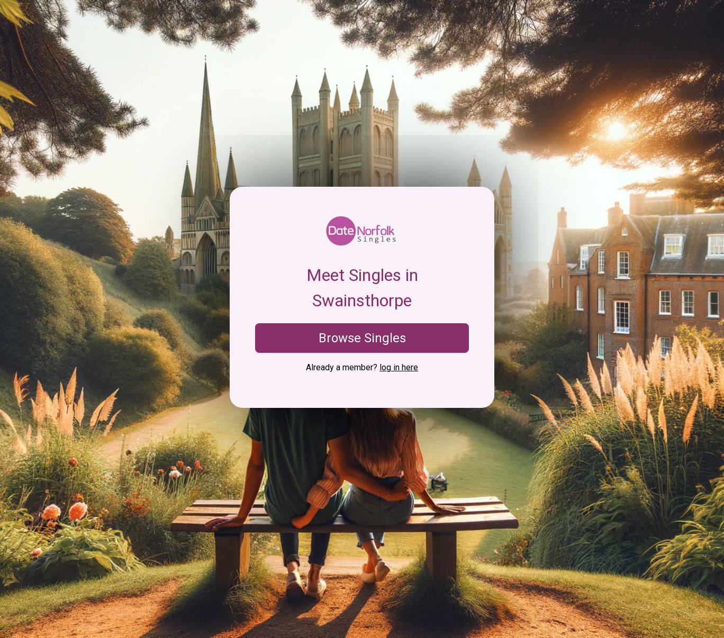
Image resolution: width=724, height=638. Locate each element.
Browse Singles (362, 338)
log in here (398, 367)
